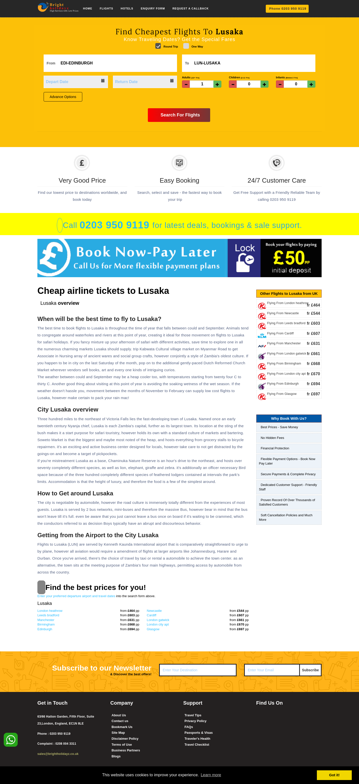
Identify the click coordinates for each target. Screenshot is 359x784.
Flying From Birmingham (284, 363)
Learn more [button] (211, 775)
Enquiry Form (153, 8)
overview (59, 303)
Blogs (116, 756)
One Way (193, 46)
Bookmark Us (122, 727)
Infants (287, 77)
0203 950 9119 (116, 224)
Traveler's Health (197, 738)
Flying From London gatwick (286, 353)
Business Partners (126, 750)
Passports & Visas (198, 732)
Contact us (120, 721)
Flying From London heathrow (288, 303)
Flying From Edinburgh (283, 383)
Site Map (118, 732)
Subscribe (310, 670)
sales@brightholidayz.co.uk (58, 754)
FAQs (188, 727)
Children (239, 77)
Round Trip (166, 46)
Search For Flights (179, 114)
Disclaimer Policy (125, 738)
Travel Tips (192, 715)
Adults (190, 77)
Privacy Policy (195, 721)
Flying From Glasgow (282, 394)
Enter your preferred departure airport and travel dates (96, 596)
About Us (119, 715)
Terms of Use (122, 744)
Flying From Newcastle (283, 313)
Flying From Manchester (284, 343)
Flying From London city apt (286, 373)
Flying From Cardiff (280, 333)
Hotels (127, 8)
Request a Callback (191, 8)
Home (87, 8)
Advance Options (63, 97)
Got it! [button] (334, 775)
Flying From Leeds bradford (286, 323)
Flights (106, 8)
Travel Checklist (196, 744)
